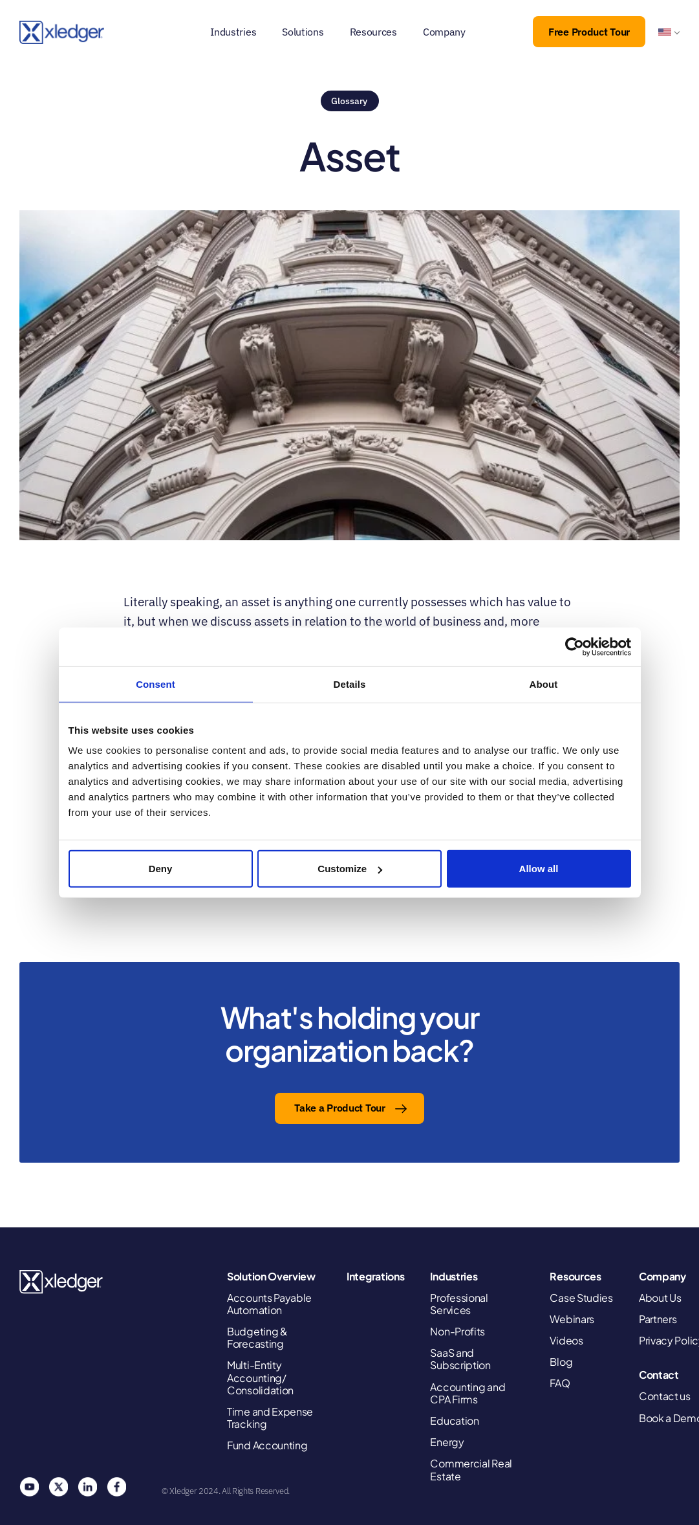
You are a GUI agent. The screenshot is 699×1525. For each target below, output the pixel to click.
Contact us (665, 1396)
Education (454, 1420)
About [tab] (544, 683)
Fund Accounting (267, 1445)
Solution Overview (271, 1276)
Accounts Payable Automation (269, 1303)
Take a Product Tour (339, 1107)
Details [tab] (350, 683)
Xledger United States (61, 1282)
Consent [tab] (155, 683)
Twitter (58, 1487)
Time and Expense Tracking (270, 1417)
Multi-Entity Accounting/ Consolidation (260, 1377)
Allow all (539, 868)
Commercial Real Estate (471, 1469)
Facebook (116, 1487)
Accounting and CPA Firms (467, 1393)
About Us (660, 1297)
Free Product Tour (589, 31)
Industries (233, 31)
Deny (161, 868)
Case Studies (581, 1297)
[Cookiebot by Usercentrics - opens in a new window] (574, 646)
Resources (373, 31)
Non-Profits (457, 1331)
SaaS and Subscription (460, 1358)
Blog (561, 1361)
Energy (447, 1442)
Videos (566, 1340)
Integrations (375, 1276)
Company (444, 31)
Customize (349, 868)
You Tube (29, 1487)
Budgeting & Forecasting (257, 1337)
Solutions (302, 31)
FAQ (560, 1383)
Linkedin (87, 1487)
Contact (659, 1374)
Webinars (572, 1319)
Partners (658, 1319)
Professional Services (459, 1303)
